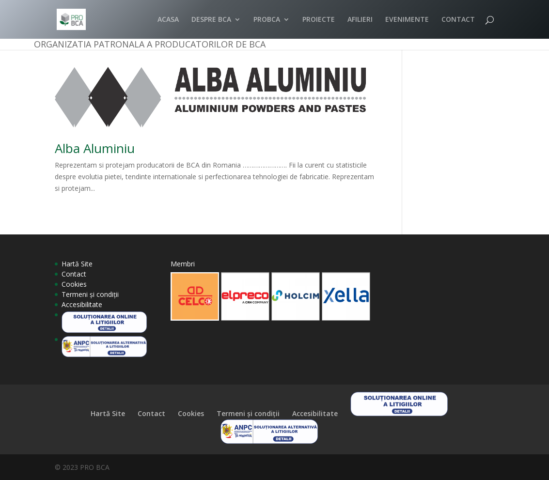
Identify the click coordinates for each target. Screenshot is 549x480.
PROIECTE (318, 20)
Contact (74, 274)
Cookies (74, 284)
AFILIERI (360, 20)
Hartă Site (77, 263)
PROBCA (266, 20)
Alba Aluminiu (95, 148)
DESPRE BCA (211, 20)
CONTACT (458, 20)
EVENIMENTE (407, 20)
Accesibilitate (82, 304)
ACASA (168, 20)
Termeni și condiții (90, 294)
